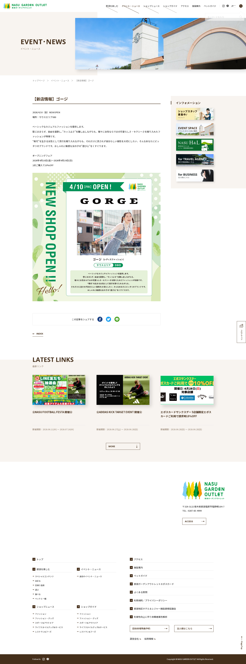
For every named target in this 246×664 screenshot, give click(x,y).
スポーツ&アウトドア (44, 622)
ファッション (40, 613)
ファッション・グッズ (44, 618)
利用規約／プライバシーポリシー (150, 600)
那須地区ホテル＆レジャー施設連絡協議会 (155, 608)
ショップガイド (170, 5)
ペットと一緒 (40, 598)
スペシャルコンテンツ (44, 576)
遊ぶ (37, 589)
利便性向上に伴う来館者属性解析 (150, 616)
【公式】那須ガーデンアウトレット (25, 6)
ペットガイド (210, 5)
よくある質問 (140, 592)
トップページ (38, 80)
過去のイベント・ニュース (90, 576)
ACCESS (189, 521)
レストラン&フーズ (43, 631)
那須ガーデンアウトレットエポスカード (154, 584)
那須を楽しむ (112, 5)
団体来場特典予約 (141, 628)
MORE (111, 446)
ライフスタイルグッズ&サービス (49, 627)
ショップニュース (151, 5)
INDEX (39, 333)
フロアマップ (241, 332)
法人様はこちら (184, 628)
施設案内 (196, 5)
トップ (40, 559)
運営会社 (135, 638)
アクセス (185, 5)
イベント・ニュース (131, 5)
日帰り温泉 (39, 585)
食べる (38, 594)
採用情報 (149, 638)
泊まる (38, 580)
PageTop (242, 645)
